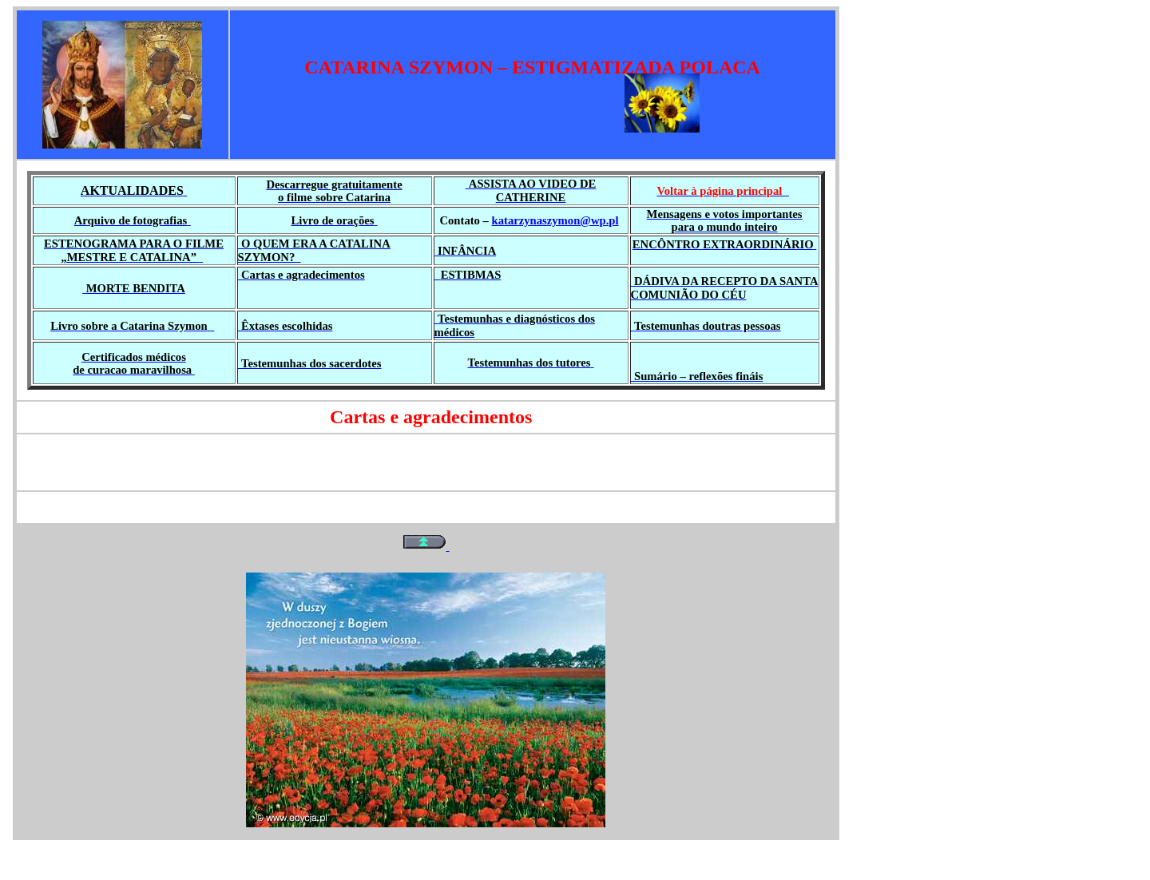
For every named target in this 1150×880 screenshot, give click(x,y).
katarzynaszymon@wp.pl (555, 220)
